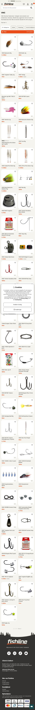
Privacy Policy (24, 298)
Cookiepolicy (18, 299)
